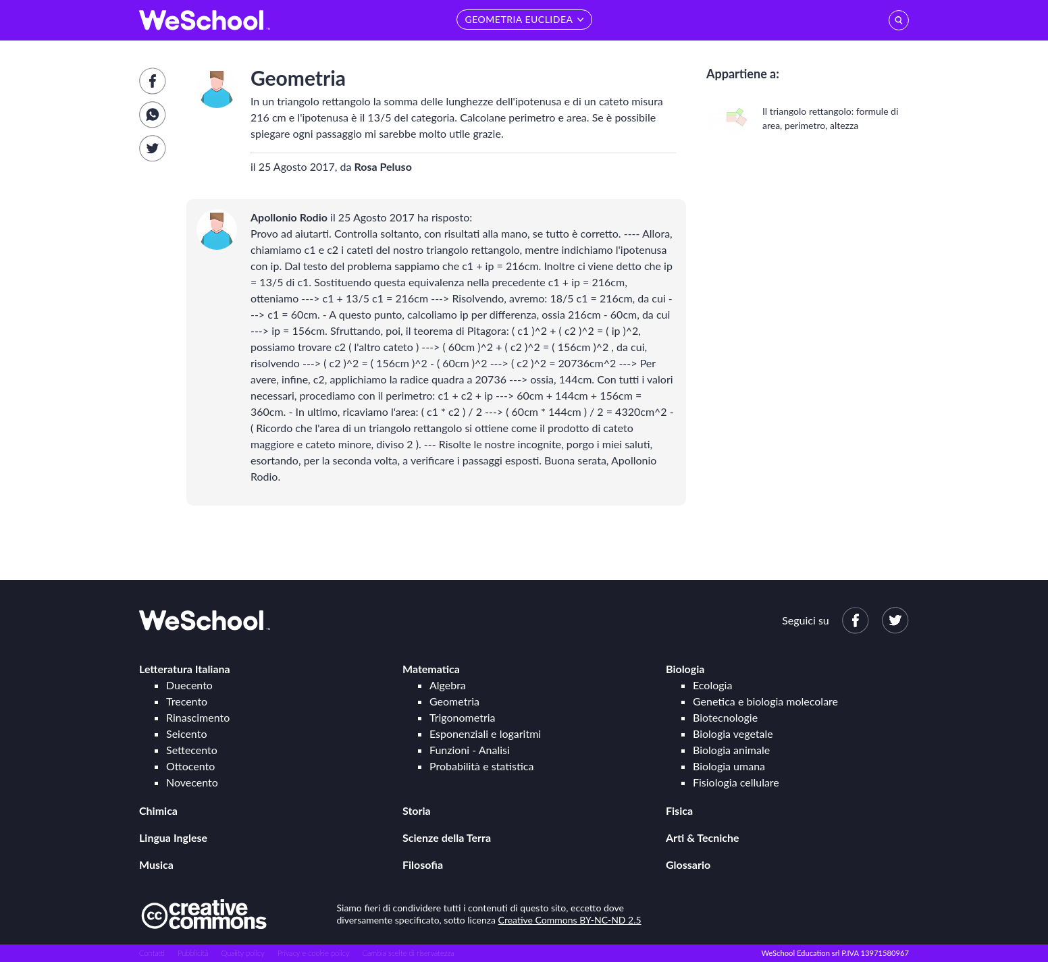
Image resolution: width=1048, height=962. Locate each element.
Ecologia (712, 684)
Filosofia (422, 864)
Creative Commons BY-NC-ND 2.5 (569, 920)
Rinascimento (198, 717)
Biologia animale (731, 749)
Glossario (688, 864)
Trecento (186, 701)
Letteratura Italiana (184, 668)
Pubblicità (193, 952)
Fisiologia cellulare (736, 782)
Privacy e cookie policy (314, 952)
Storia (416, 810)
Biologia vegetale (733, 733)
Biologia (685, 668)
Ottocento (190, 765)
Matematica (431, 668)
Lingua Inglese (173, 837)
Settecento (191, 749)
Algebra (447, 684)
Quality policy (242, 952)
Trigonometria (462, 717)
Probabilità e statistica (481, 765)
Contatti (152, 952)
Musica (156, 864)
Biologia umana (729, 765)
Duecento (189, 684)
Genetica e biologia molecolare (765, 701)
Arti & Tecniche (702, 837)
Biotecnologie (725, 717)
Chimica (158, 810)
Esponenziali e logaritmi (485, 733)
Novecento (192, 782)
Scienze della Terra (446, 837)
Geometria (454, 701)
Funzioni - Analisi (469, 749)
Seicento (186, 733)
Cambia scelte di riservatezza (408, 952)
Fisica (679, 810)
